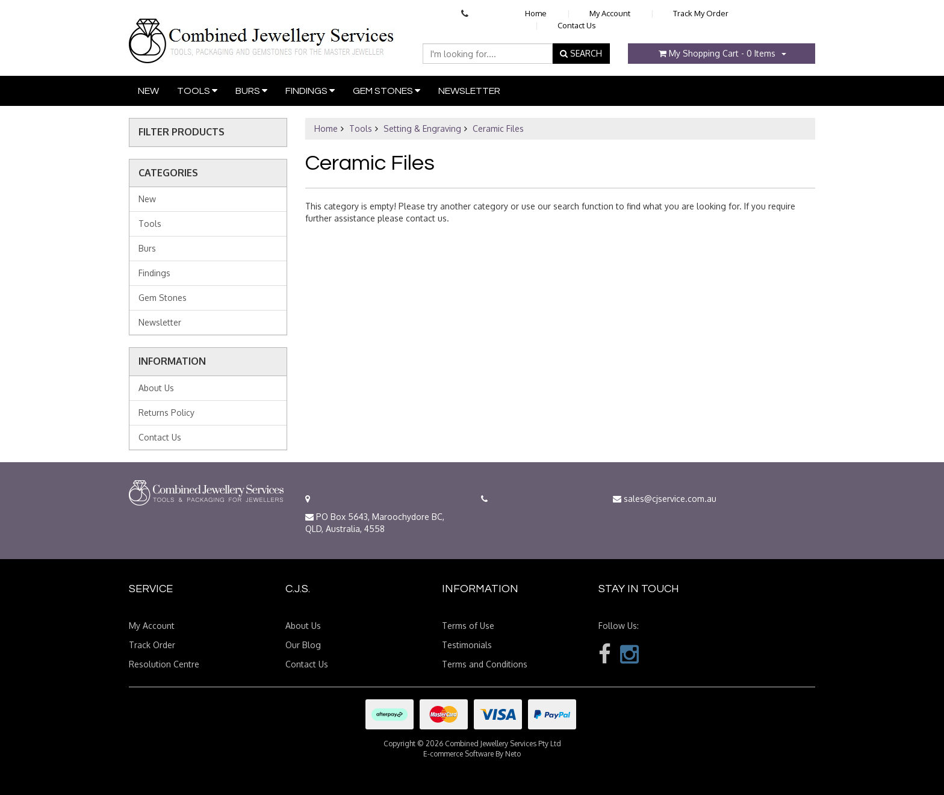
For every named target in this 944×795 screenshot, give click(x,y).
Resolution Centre (164, 664)
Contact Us (576, 25)
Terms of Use (468, 625)
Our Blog (303, 645)
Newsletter (469, 91)
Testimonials (467, 645)
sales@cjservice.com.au (664, 498)
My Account (609, 13)
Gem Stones (386, 90)
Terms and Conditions (484, 664)
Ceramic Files (498, 128)
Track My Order (700, 13)
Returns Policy (166, 412)
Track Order (152, 645)
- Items (717, 53)
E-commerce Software (458, 753)
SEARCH (581, 53)
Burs (251, 90)
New (148, 91)
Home (536, 13)
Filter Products (181, 132)
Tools (197, 90)
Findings (310, 90)
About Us (156, 388)
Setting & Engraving (422, 128)
